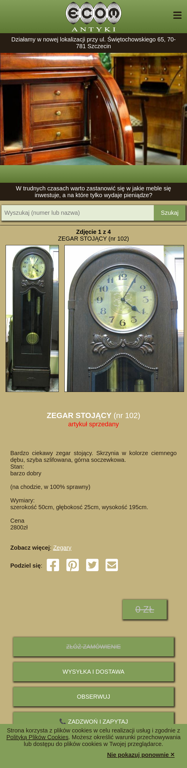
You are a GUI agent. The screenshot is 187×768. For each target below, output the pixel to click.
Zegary (62, 547)
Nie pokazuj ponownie (141, 754)
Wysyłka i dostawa (93, 671)
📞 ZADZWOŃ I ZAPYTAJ (93, 721)
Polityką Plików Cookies (37, 737)
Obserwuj (93, 696)
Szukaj (169, 212)
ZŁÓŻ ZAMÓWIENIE (93, 646)
